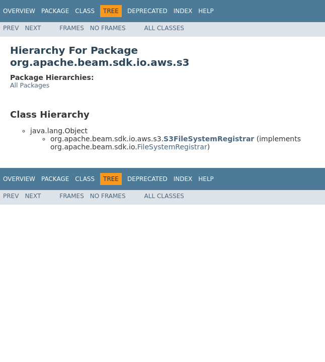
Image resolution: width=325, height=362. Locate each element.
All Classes (164, 28)
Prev (11, 28)
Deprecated (147, 11)
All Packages (29, 85)
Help (206, 11)
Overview (19, 11)
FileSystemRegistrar (172, 147)
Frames (71, 28)
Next (33, 28)
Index (183, 11)
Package (55, 11)
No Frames (108, 28)
